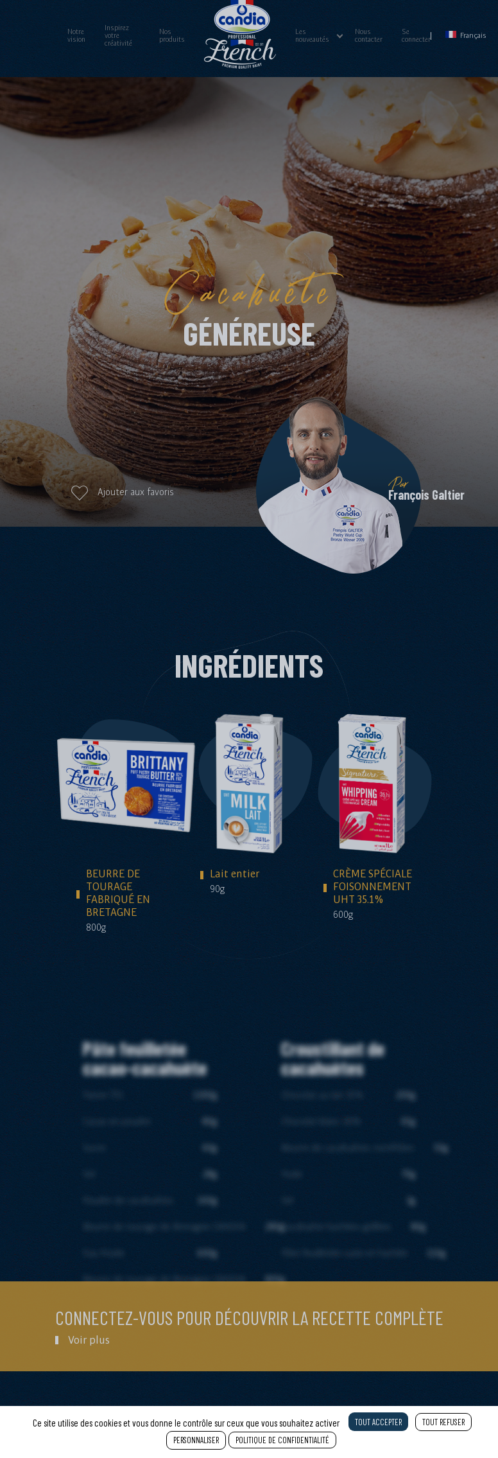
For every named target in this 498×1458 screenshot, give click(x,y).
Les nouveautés (312, 35)
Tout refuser (443, 1422)
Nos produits (172, 35)
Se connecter (416, 35)
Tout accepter (378, 1422)
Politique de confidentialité (282, 1440)
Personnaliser (196, 1440)
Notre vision (76, 35)
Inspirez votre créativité (118, 35)
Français (465, 35)
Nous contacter (368, 35)
